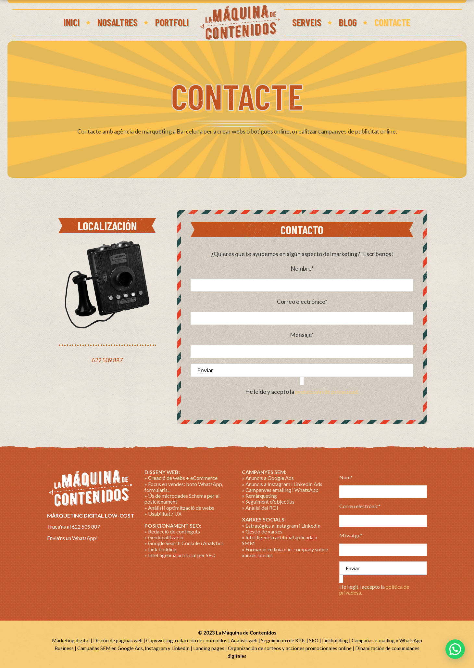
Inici (72, 22)
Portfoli (172, 22)
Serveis (306, 22)
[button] (455, 649)
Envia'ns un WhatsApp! (72, 538)
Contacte (392, 22)
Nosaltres (117, 22)
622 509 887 (107, 360)
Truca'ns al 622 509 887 (73, 526)
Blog (348, 22)
